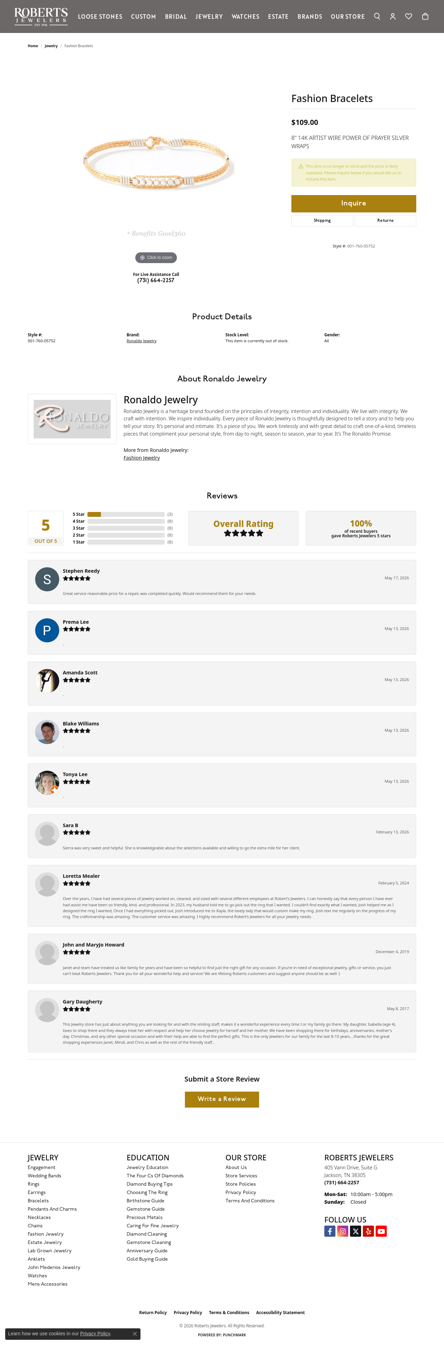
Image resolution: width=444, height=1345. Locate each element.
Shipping (322, 221)
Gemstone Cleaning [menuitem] (149, 1242)
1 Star (79, 542)
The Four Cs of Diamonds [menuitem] (155, 1176)
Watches (245, 16)
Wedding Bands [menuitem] (44, 1176)
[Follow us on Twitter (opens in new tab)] (355, 1231)
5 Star (79, 514)
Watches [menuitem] (37, 1276)
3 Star (79, 528)
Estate (278, 16)
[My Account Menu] (393, 16)
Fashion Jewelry (141, 457)
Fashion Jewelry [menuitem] (46, 1234)
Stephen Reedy (81, 571)
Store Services (241, 1176)
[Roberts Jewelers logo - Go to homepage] (43, 16)
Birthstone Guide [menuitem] (145, 1201)
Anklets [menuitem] (36, 1259)
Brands (310, 16)
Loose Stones (100, 16)
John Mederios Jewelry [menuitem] (54, 1267)
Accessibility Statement (280, 1312)
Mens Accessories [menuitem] (48, 1284)
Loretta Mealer (81, 876)
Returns (385, 221)
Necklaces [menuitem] (39, 1217)
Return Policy (153, 1312)
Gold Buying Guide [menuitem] (147, 1259)
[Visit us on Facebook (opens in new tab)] (329, 1231)
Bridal (176, 16)
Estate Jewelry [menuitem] (45, 1242)
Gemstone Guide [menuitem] (146, 1209)
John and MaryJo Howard (93, 944)
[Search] (377, 16)
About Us (236, 1167)
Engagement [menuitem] (42, 1167)
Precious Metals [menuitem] (145, 1217)
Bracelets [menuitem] (38, 1201)
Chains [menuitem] (35, 1226)
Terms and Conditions (250, 1201)
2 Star (79, 535)
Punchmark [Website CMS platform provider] (234, 1335)
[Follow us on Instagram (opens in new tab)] (342, 1231)
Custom (143, 16)
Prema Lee (76, 622)
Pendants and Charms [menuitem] (52, 1209)
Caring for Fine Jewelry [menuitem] (153, 1226)
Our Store (348, 16)
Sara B (70, 825)
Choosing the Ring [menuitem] (147, 1192)
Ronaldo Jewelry (141, 340)
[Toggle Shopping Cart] (425, 16)
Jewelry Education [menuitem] (147, 1167)
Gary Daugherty (82, 1001)
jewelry (51, 45)
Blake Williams (81, 723)
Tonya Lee (75, 774)
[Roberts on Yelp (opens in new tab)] (368, 1231)
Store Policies (240, 1184)
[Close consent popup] (135, 1334)
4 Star (79, 521)
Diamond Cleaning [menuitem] (147, 1234)
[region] (156, 162)
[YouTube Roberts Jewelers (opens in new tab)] (381, 1231)
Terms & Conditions (229, 1312)
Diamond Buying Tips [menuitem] (150, 1184)
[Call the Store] (341, 1182)
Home (33, 45)
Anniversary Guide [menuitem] (147, 1251)
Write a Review (222, 1099)
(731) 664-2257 (156, 281)
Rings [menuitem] (34, 1184)
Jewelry (209, 16)
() (170, 514)
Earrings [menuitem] (37, 1192)
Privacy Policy (240, 1192)
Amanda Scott (80, 672)
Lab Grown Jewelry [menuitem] (50, 1251)
